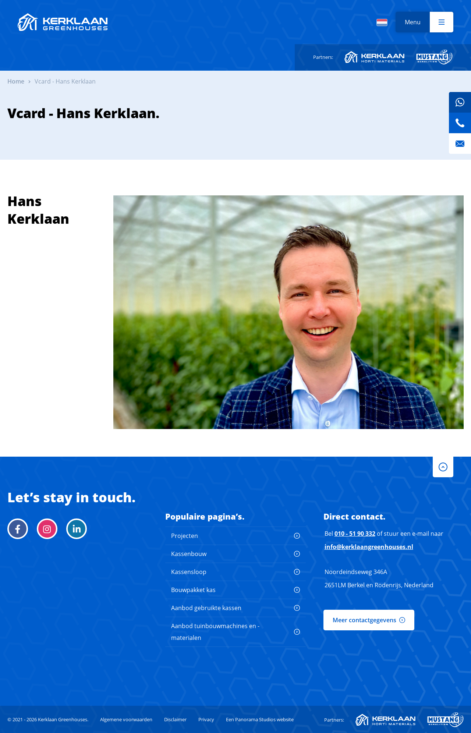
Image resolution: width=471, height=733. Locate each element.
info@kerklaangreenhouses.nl (369, 547)
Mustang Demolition (434, 57)
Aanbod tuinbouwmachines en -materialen (215, 632)
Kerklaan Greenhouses (62, 22)
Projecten (184, 536)
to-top (443, 467)
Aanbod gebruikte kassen (206, 608)
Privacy (206, 719)
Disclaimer (175, 719)
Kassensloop (188, 572)
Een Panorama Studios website (260, 719)
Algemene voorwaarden (126, 719)
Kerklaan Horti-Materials (374, 57)
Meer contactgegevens (364, 620)
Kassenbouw (188, 554)
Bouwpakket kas (193, 590)
